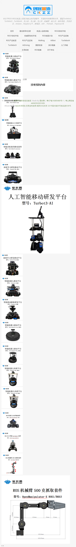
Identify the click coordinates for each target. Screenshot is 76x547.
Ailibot (53, 40)
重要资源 (38, 45)
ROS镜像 (38, 50)
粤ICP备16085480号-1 (55, 100)
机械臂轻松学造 (30, 36)
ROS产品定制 (27, 40)
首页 (12, 31)
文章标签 (25, 50)
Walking (41, 40)
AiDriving (26, 45)
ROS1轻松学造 (13, 36)
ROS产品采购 (63, 36)
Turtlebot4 (65, 40)
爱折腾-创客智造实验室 (22, 100)
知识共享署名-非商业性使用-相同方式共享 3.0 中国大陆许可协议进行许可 (43, 106)
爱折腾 (42, 100)
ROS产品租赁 (11, 40)
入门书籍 (64, 45)
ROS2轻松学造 (60, 31)
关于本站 (50, 50)
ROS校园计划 (47, 36)
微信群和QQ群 (25, 31)
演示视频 (51, 45)
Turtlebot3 (12, 45)
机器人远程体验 (43, 31)
